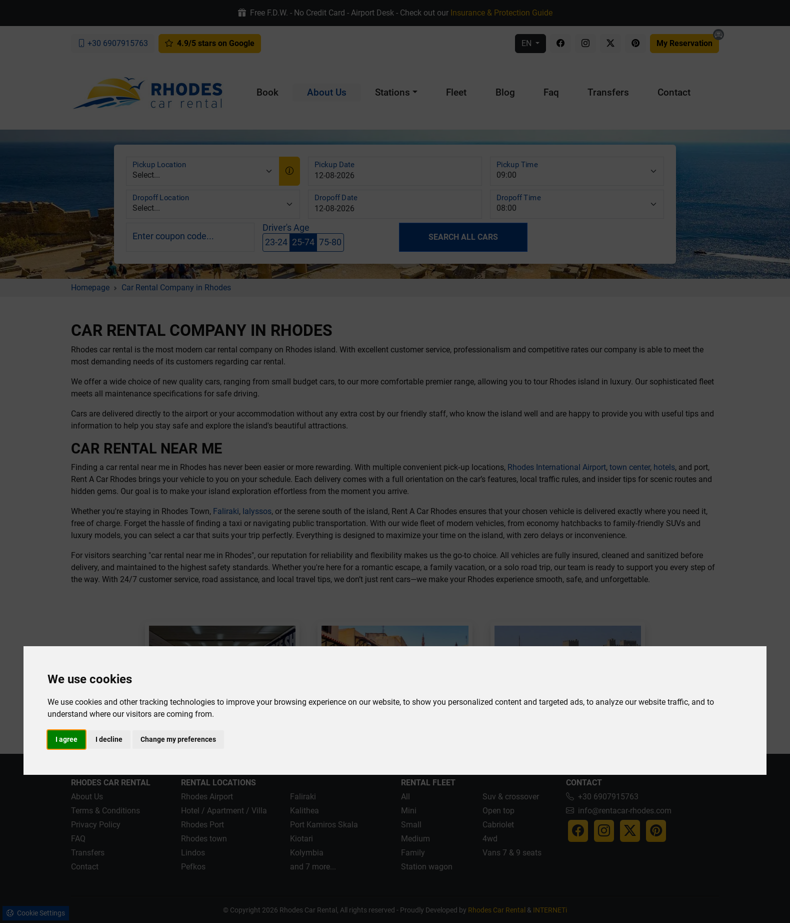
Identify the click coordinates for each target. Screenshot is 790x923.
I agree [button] (67, 739)
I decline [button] (109, 739)
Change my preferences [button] (178, 739)
